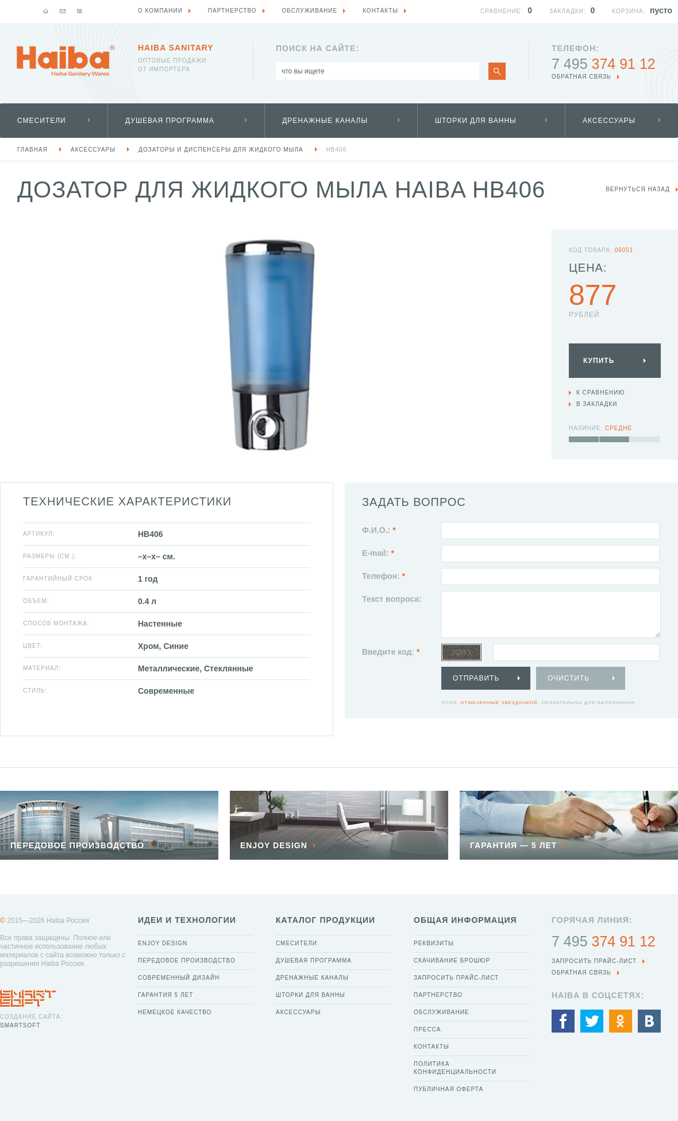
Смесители (41, 121)
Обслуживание (441, 1012)
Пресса (427, 1029)
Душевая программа (169, 121)
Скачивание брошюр (452, 960)
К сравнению (600, 392)
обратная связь (581, 77)
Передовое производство (187, 960)
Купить (598, 361)
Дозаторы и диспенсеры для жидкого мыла (220, 149)
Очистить (569, 678)
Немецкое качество (174, 1012)
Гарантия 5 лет (165, 995)
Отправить (476, 678)
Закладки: (567, 11)
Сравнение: (501, 11)
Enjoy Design (162, 943)
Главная (32, 149)
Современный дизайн (178, 978)
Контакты (431, 1046)
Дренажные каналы (325, 121)
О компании (160, 10)
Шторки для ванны (476, 121)
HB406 (336, 149)
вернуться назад (638, 189)
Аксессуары (609, 121)
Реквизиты (434, 943)
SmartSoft (20, 1025)
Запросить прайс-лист (456, 978)
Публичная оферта (448, 1089)
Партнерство (438, 995)
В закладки (596, 404)
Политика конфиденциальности (455, 1068)
